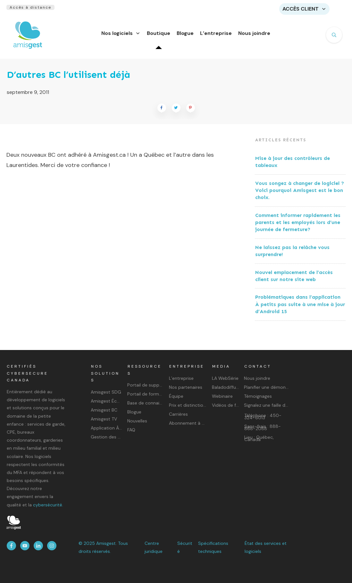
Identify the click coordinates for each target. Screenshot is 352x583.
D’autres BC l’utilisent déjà (68, 78)
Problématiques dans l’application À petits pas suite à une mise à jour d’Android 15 (300, 308)
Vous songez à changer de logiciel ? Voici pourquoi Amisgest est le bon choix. (299, 194)
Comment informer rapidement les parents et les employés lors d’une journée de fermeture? (297, 226)
